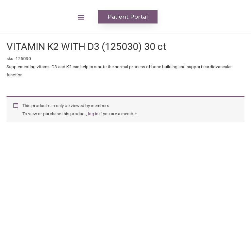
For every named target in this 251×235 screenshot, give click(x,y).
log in (93, 113)
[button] (81, 16)
